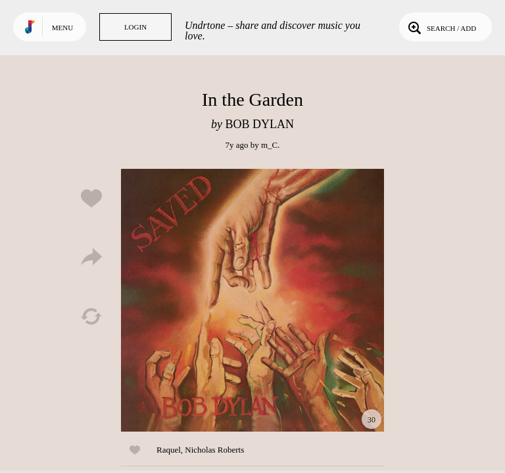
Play (252, 300)
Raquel (168, 450)
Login (135, 27)
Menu (62, 28)
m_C (269, 145)
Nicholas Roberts (214, 450)
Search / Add (441, 27)
